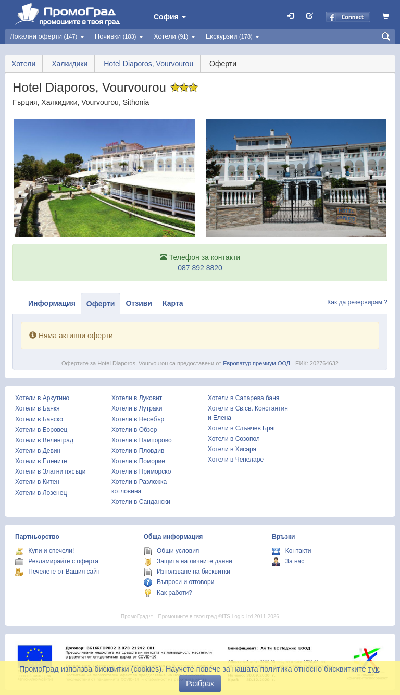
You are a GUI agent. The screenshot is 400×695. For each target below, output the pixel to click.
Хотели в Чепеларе (236, 459)
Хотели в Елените (41, 461)
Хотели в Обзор (134, 429)
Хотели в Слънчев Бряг (242, 428)
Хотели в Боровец (41, 429)
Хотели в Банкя (37, 408)
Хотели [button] (174, 36)
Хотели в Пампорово (141, 440)
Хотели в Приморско (141, 471)
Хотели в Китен (37, 482)
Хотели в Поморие (138, 461)
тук (373, 669)
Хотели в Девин (37, 450)
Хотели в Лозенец (41, 493)
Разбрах (200, 683)
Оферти (100, 304)
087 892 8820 (200, 268)
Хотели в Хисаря (232, 449)
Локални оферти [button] (47, 36)
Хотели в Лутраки (136, 408)
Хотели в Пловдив (137, 450)
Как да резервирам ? (357, 302)
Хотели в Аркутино (42, 398)
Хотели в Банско (39, 419)
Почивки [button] (119, 36)
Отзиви (139, 303)
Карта (172, 303)
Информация (52, 303)
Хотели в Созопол (234, 438)
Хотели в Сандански (140, 501)
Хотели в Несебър (137, 419)
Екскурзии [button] (233, 36)
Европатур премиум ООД (256, 363)
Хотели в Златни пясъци (50, 471)
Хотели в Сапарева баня (243, 398)
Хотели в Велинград (44, 440)
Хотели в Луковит (136, 398)
